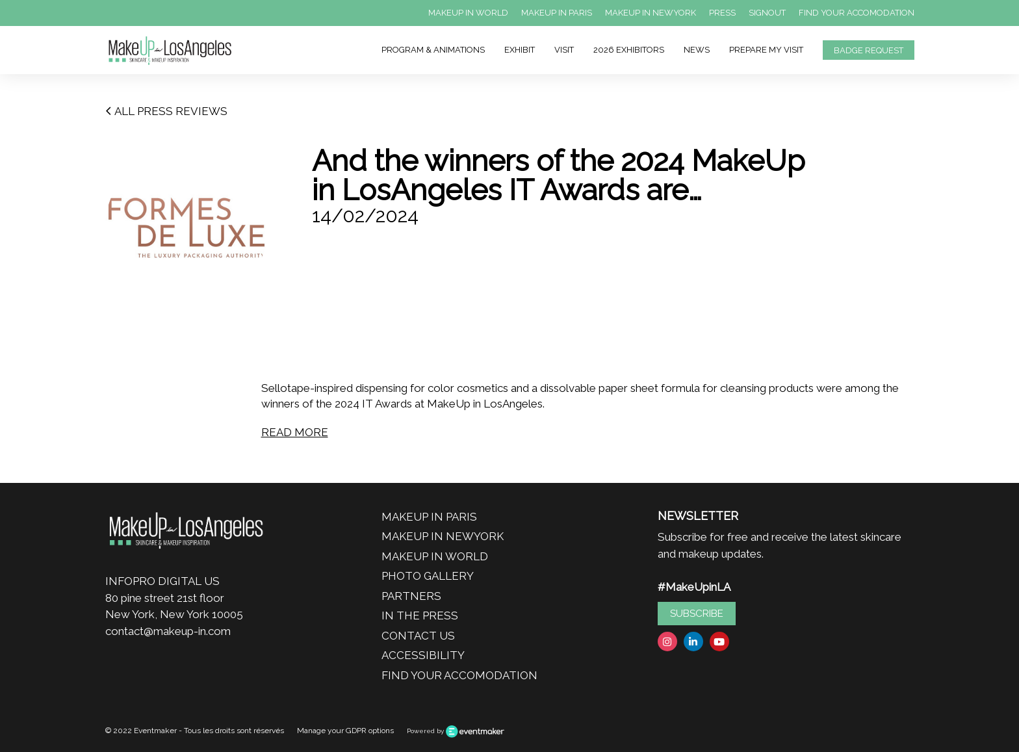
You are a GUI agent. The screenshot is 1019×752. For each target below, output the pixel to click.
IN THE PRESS (419, 615)
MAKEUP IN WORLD (468, 13)
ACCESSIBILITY (423, 655)
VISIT (564, 50)
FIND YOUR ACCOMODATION (856, 13)
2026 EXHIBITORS (628, 50)
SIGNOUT (767, 13)
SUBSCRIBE (696, 613)
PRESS (722, 13)
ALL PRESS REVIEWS (166, 111)
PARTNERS (411, 596)
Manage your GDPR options (345, 730)
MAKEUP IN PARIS (556, 13)
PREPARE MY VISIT (766, 50)
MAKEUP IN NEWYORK (650, 13)
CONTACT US (418, 635)
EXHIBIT (519, 50)
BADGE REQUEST (868, 50)
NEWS (697, 50)
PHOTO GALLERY (427, 575)
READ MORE (294, 432)
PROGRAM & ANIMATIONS (433, 50)
